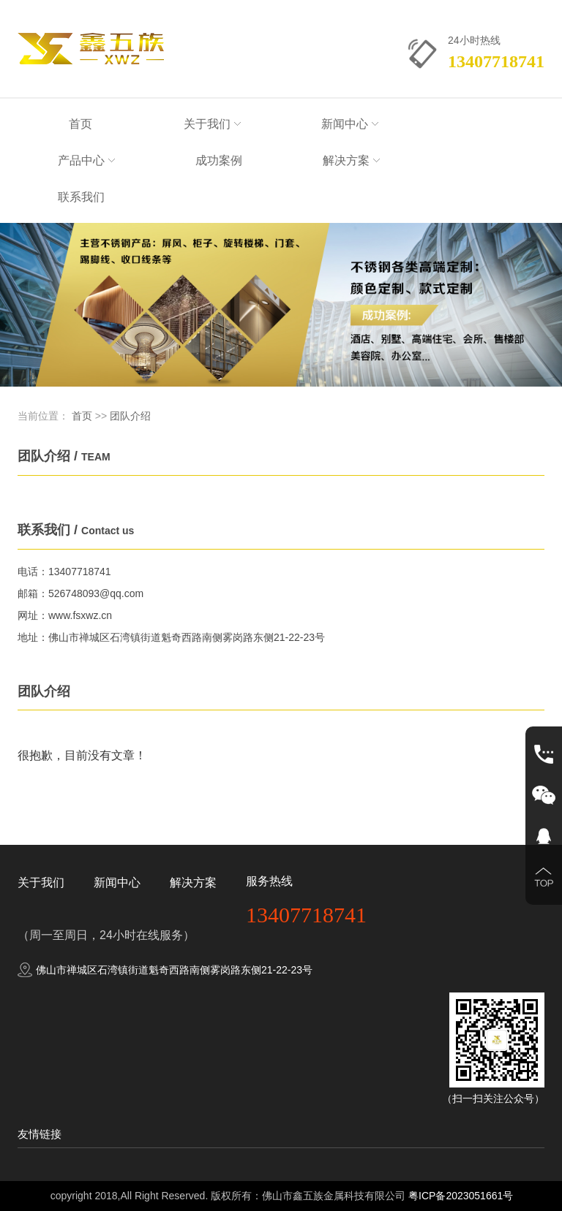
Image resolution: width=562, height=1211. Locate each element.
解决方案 (351, 160)
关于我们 (212, 124)
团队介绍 (130, 416)
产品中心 (86, 160)
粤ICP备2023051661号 (460, 1195)
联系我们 (81, 197)
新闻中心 (349, 124)
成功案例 (218, 160)
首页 (80, 124)
